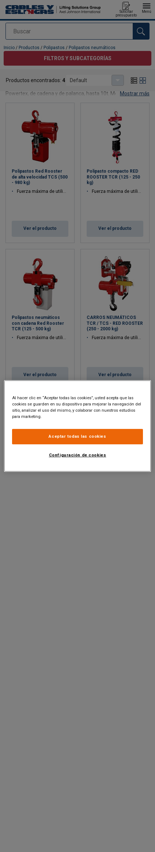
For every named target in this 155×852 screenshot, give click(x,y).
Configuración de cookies (77, 455)
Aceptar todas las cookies (77, 436)
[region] (77, 426)
